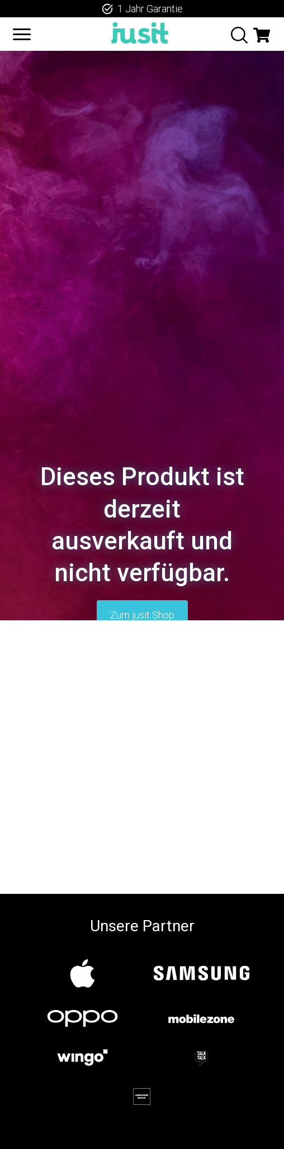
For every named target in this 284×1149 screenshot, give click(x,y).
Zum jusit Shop (142, 615)
